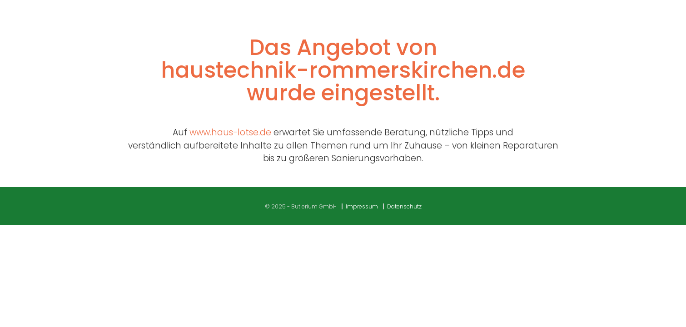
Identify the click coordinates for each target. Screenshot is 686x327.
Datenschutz (404, 206)
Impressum (362, 206)
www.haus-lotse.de (230, 132)
